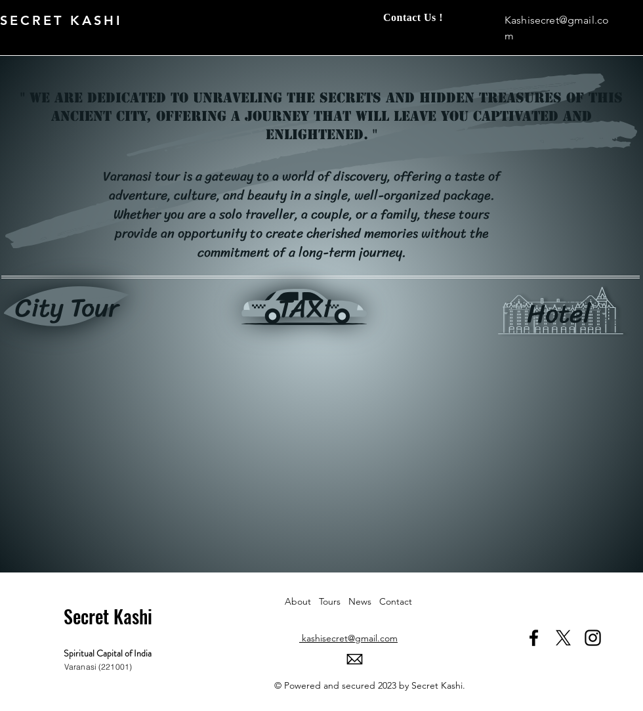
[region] (66, 310)
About (302, 601)
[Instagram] (593, 638)
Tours (333, 601)
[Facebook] (534, 638)
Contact (395, 601)
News (363, 601)
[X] (563, 638)
